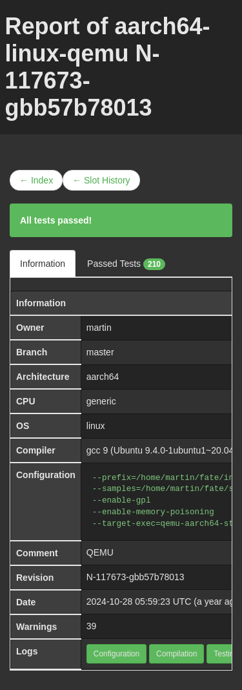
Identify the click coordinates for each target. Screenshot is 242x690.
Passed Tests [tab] (126, 264)
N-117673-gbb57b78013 (135, 577)
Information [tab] (42, 263)
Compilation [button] (176, 653)
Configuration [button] (116, 653)
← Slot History (101, 180)
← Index (36, 180)
